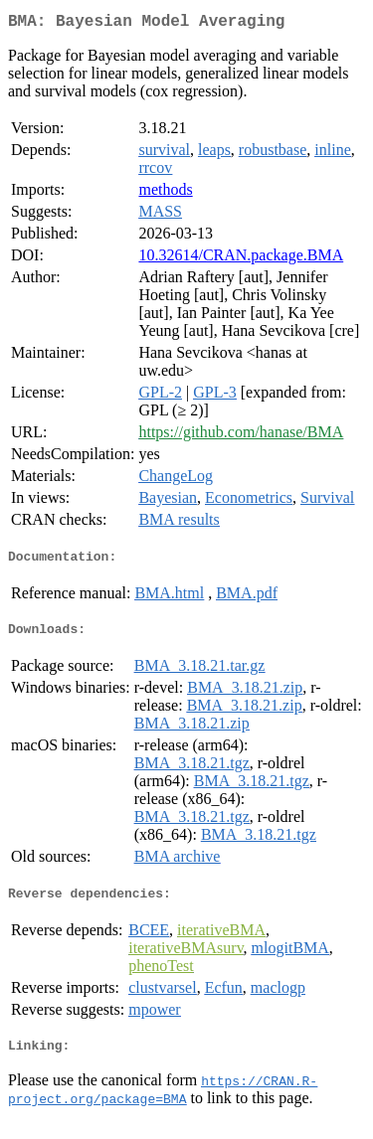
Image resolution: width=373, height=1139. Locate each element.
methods (165, 193)
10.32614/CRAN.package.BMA (240, 258)
